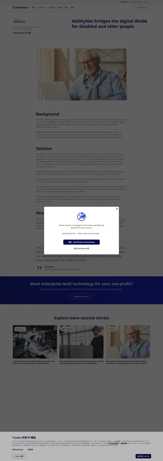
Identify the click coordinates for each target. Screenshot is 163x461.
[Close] (117, 209)
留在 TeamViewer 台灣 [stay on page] (81, 248)
